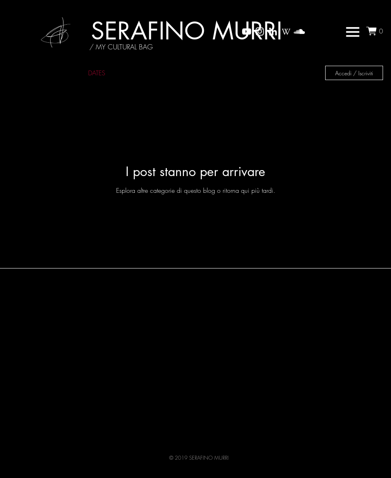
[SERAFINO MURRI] (186, 31)
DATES (96, 73)
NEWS (62, 73)
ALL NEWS (22, 73)
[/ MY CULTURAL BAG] (121, 47)
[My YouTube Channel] (246, 31)
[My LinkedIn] (272, 31)
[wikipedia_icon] (286, 31)
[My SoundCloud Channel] (299, 31)
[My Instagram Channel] (259, 31)
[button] (353, 32)
